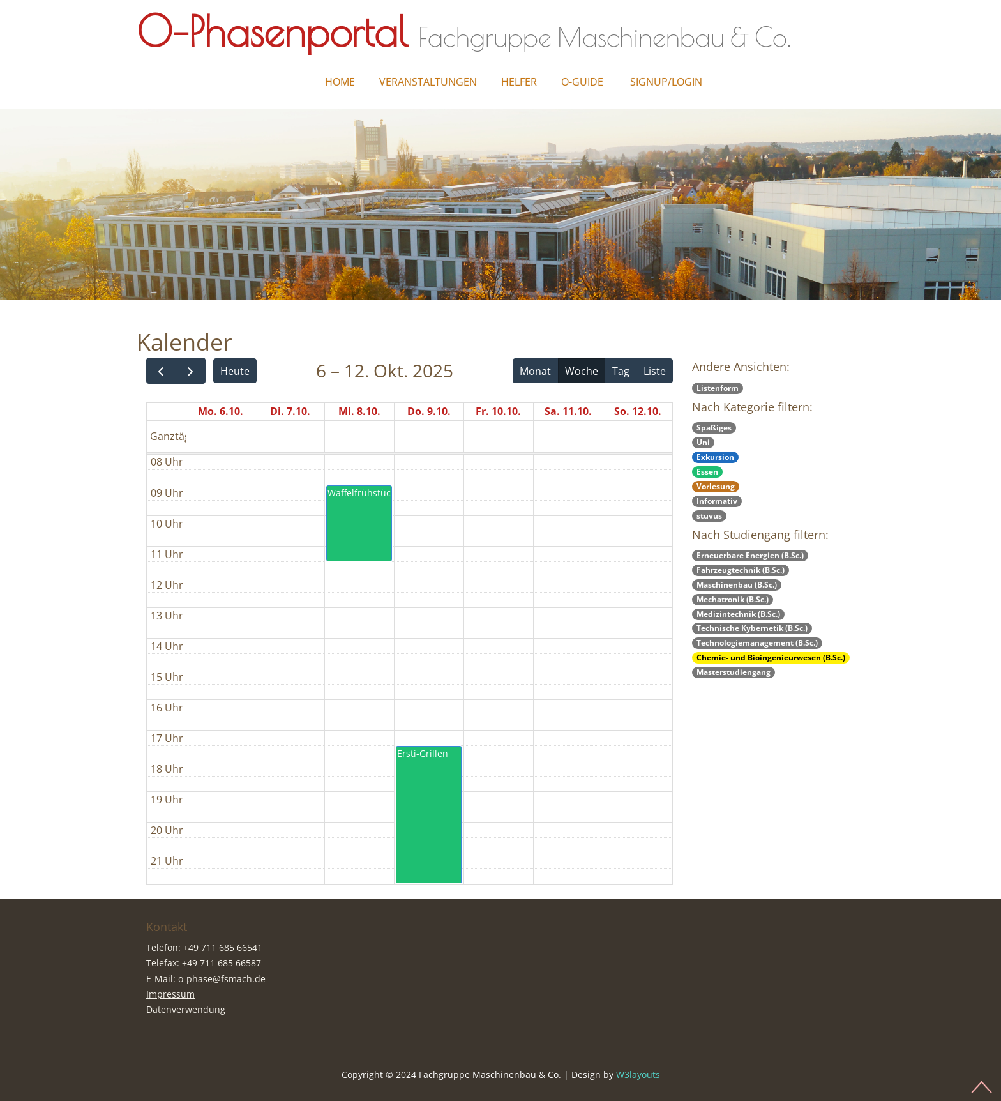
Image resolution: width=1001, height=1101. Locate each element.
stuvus (709, 515)
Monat (535, 371)
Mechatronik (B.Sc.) (732, 599)
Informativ (716, 501)
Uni (703, 442)
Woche (581, 371)
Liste (655, 371)
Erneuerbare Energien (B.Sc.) (750, 555)
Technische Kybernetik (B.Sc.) (752, 628)
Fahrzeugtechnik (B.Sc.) (740, 570)
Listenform (717, 388)
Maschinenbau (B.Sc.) (736, 584)
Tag (620, 371)
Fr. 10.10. (498, 411)
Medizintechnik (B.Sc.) (738, 614)
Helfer (519, 82)
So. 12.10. (637, 411)
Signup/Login (666, 82)
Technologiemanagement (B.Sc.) (757, 642)
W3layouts (638, 1074)
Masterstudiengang (733, 672)
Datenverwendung (185, 1009)
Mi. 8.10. (359, 411)
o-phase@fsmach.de (222, 979)
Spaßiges (714, 427)
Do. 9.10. (429, 411)
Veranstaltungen (428, 82)
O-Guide (582, 82)
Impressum (170, 994)
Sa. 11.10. (568, 411)
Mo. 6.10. (220, 411)
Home (340, 82)
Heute (235, 371)
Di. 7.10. (290, 411)
